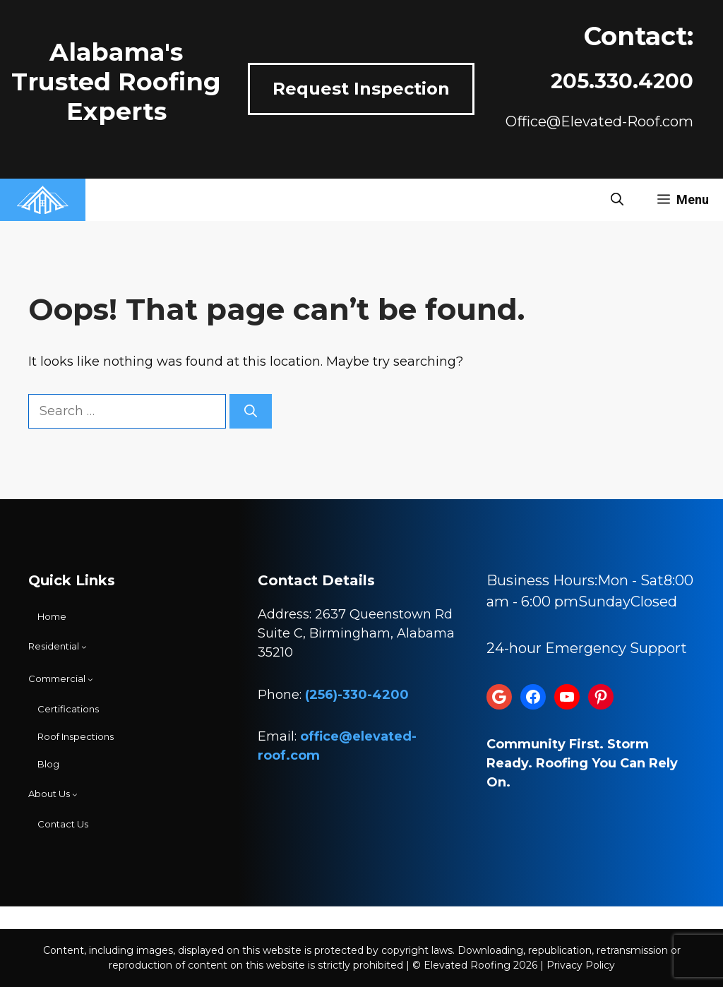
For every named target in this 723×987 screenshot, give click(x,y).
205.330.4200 (622, 80)
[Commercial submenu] (60, 679)
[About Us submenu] (53, 794)
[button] (617, 200)
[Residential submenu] (57, 647)
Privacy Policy (580, 965)
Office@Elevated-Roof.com (599, 121)
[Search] (250, 411)
